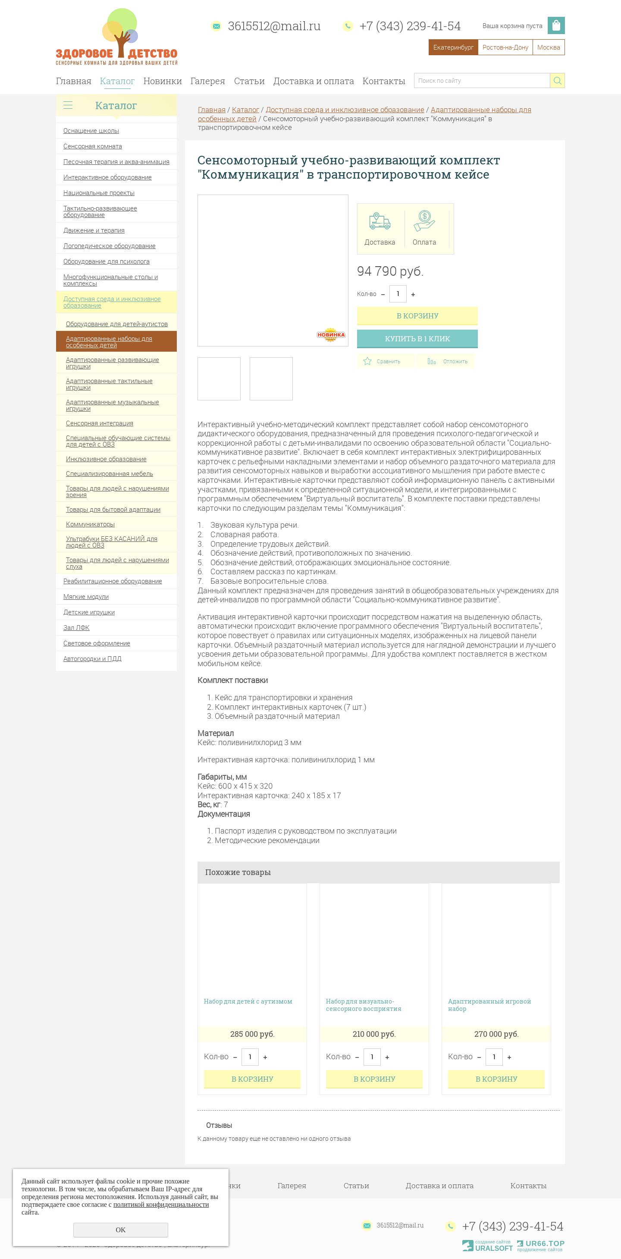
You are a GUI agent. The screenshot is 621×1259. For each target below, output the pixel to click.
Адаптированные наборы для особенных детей (109, 341)
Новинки (163, 80)
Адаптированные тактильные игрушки (109, 383)
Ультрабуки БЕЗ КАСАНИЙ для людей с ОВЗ (111, 541)
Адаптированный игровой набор (489, 1005)
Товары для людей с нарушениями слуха (117, 562)
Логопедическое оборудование (109, 245)
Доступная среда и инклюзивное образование (112, 301)
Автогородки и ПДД (92, 658)
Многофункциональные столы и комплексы (110, 279)
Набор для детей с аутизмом (248, 1001)
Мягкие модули (86, 596)
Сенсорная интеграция (99, 423)
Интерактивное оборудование (107, 177)
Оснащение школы (91, 130)
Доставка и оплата (313, 80)
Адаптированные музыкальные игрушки (112, 404)
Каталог (117, 80)
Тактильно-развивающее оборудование (100, 211)
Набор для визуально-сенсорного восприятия (363, 1005)
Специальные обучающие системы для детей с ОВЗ (118, 440)
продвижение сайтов (539, 1249)
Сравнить (388, 361)
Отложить (455, 361)
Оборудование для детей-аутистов (117, 323)
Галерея (208, 80)
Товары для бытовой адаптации (113, 509)
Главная (73, 80)
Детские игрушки (89, 611)
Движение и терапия (94, 230)
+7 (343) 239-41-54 (410, 26)
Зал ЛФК (76, 627)
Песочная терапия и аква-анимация (116, 161)
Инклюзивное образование (106, 458)
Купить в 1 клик (417, 338)
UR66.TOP (541, 1244)
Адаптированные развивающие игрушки (112, 362)
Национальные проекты (99, 192)
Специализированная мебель (109, 473)
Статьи (249, 80)
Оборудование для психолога (106, 261)
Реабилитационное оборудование (112, 580)
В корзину (418, 316)
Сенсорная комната (92, 146)
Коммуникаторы (90, 523)
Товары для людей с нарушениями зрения (117, 491)
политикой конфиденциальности (161, 1204)
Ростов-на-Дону (505, 47)
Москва (548, 47)
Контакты (384, 80)
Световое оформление (96, 643)
